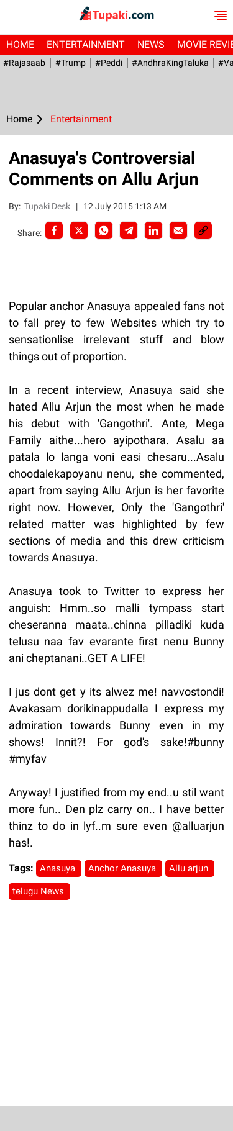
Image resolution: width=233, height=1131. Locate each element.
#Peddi (108, 63)
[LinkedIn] (153, 230)
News (151, 44)
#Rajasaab (24, 63)
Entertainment (86, 44)
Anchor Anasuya (123, 868)
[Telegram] (128, 230)
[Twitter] (79, 230)
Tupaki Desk (48, 206)
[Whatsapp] (103, 230)
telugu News (39, 891)
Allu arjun (190, 868)
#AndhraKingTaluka (169, 63)
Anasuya (59, 868)
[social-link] (203, 230)
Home (20, 44)
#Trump (70, 63)
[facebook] (54, 230)
